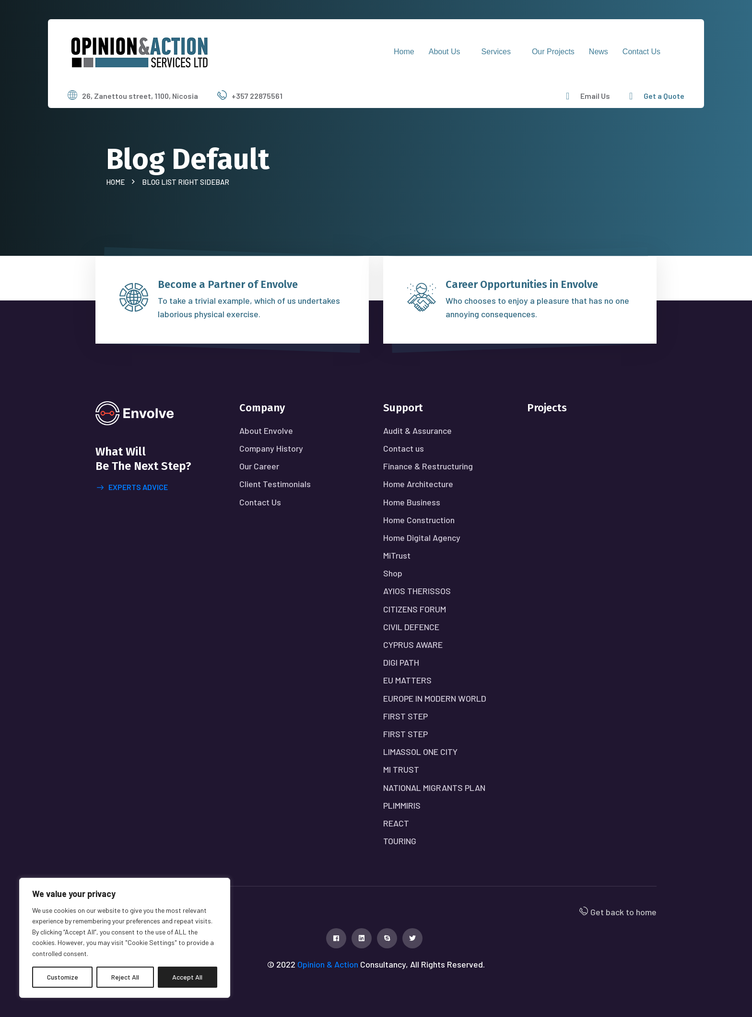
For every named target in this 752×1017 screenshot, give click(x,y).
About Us (444, 52)
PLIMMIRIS (402, 805)
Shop (392, 573)
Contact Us (260, 502)
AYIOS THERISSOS (417, 591)
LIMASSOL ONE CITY (420, 751)
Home (404, 52)
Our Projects (553, 52)
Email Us (595, 95)
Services (496, 52)
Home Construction (419, 519)
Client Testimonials (275, 484)
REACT (396, 823)
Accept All (187, 977)
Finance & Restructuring (428, 466)
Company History (271, 448)
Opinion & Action (327, 964)
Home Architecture (418, 484)
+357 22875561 (257, 95)
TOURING (399, 841)
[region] (124, 938)
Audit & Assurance (417, 430)
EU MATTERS (407, 680)
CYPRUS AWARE (413, 644)
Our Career (259, 466)
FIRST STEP (405, 716)
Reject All (125, 977)
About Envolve (266, 430)
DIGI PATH (401, 662)
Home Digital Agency (421, 537)
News (598, 52)
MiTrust (397, 555)
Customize (62, 977)
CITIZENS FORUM (414, 609)
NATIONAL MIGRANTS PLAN (434, 787)
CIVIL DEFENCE (411, 627)
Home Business (411, 502)
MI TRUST (401, 769)
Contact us (641, 52)
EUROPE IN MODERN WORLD (434, 698)
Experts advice (132, 487)
